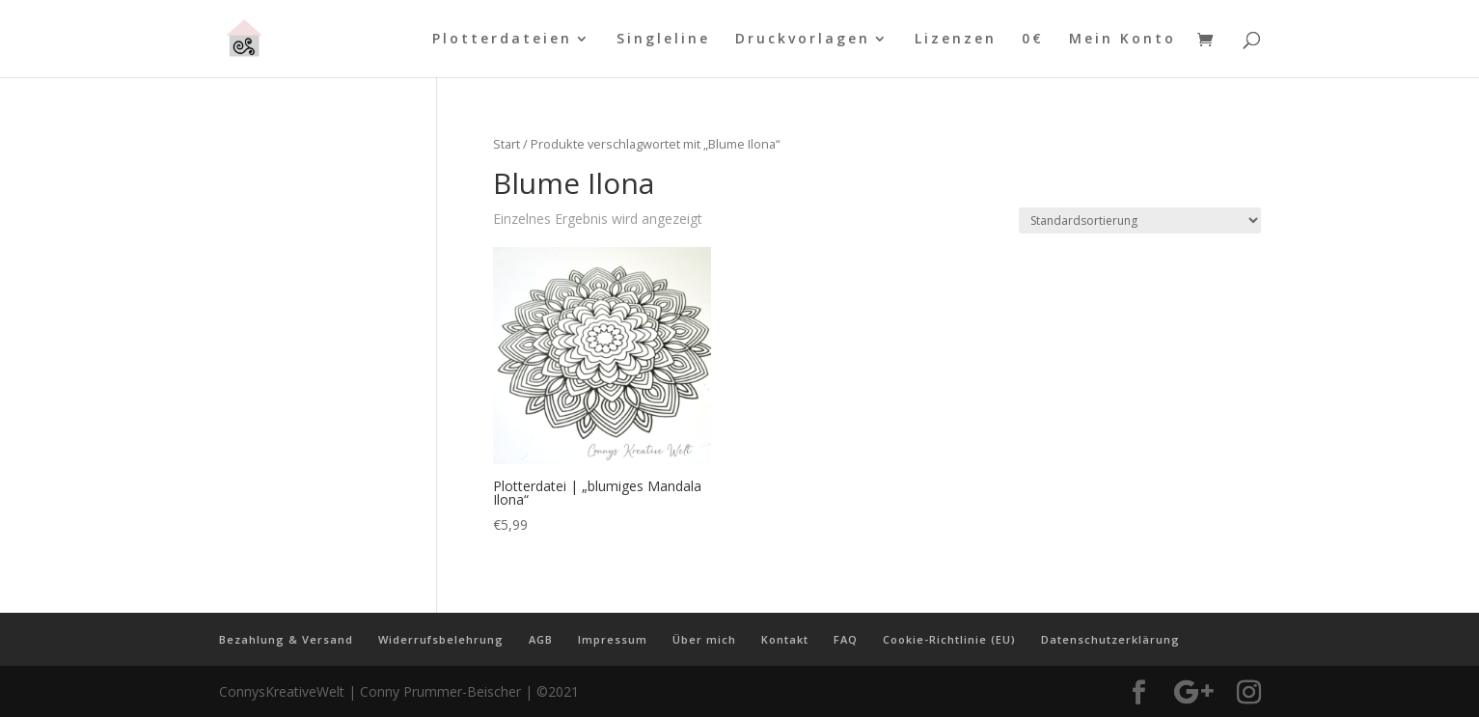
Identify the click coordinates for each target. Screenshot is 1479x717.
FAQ (846, 639)
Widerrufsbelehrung (441, 639)
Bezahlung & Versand (286, 639)
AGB (541, 639)
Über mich (704, 639)
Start (506, 143)
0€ (1033, 39)
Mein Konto (1122, 39)
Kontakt (784, 639)
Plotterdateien (502, 39)
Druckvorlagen (802, 39)
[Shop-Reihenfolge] (1140, 220)
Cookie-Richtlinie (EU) (949, 639)
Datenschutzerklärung (1110, 639)
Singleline (663, 39)
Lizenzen (956, 39)
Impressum (612, 639)
